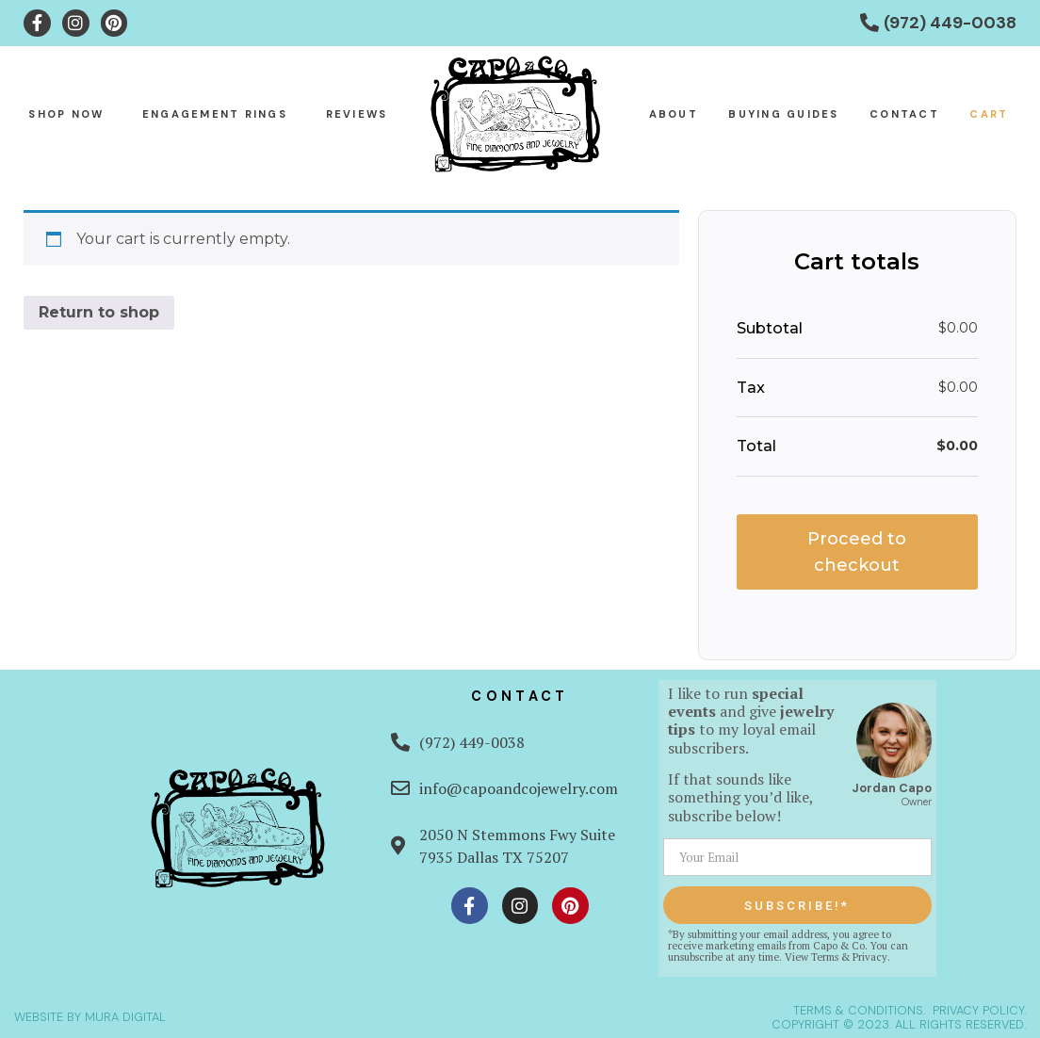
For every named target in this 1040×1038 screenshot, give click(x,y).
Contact (904, 114)
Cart (988, 114)
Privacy (870, 956)
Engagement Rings (214, 114)
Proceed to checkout (856, 552)
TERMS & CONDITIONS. (859, 1010)
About (673, 114)
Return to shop (99, 312)
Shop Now (66, 114)
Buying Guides (783, 114)
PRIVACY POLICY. (979, 1010)
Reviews (357, 114)
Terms (824, 956)
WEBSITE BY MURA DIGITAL (90, 1017)
